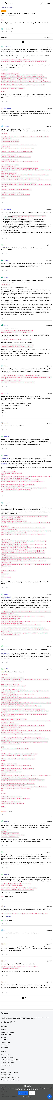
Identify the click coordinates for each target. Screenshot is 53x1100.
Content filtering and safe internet (10, 1080)
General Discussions (7, 7)
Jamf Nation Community (7, 1034)
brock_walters (7, 502)
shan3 (5, 961)
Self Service (4, 1069)
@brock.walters (8, 597)
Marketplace (4, 1039)
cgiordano (6, 436)
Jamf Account (4, 1047)
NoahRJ (6, 455)
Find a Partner (4, 1044)
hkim (5, 20)
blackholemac (7, 46)
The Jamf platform (6, 1055)
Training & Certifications (7, 1032)
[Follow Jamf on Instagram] (11, 1022)
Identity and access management (9, 1072)
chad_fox (6, 393)
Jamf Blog (3, 1037)
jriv (4, 930)
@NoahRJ (3, 649)
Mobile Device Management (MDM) (10, 1060)
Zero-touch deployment (7, 1057)
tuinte (5, 906)
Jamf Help (3, 1029)
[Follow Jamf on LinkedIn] (5, 1022)
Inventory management (7, 1065)
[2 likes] (7, 920)
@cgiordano (4, 458)
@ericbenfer (4, 247)
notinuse (6, 366)
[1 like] (7, 29)
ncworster (6, 423)
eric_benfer (7, 126)
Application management (7, 1062)
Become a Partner (5, 1042)
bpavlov (6, 260)
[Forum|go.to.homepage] (9, 3)
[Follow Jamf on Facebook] (14, 1022)
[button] (3, 3)
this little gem (4, 463)
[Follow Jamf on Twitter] (2, 1022)
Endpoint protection (6, 1075)
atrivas (5, 245)
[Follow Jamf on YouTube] (8, 1022)
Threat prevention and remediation (10, 1077)
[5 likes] (8, 811)
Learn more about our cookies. (30, 1089)
